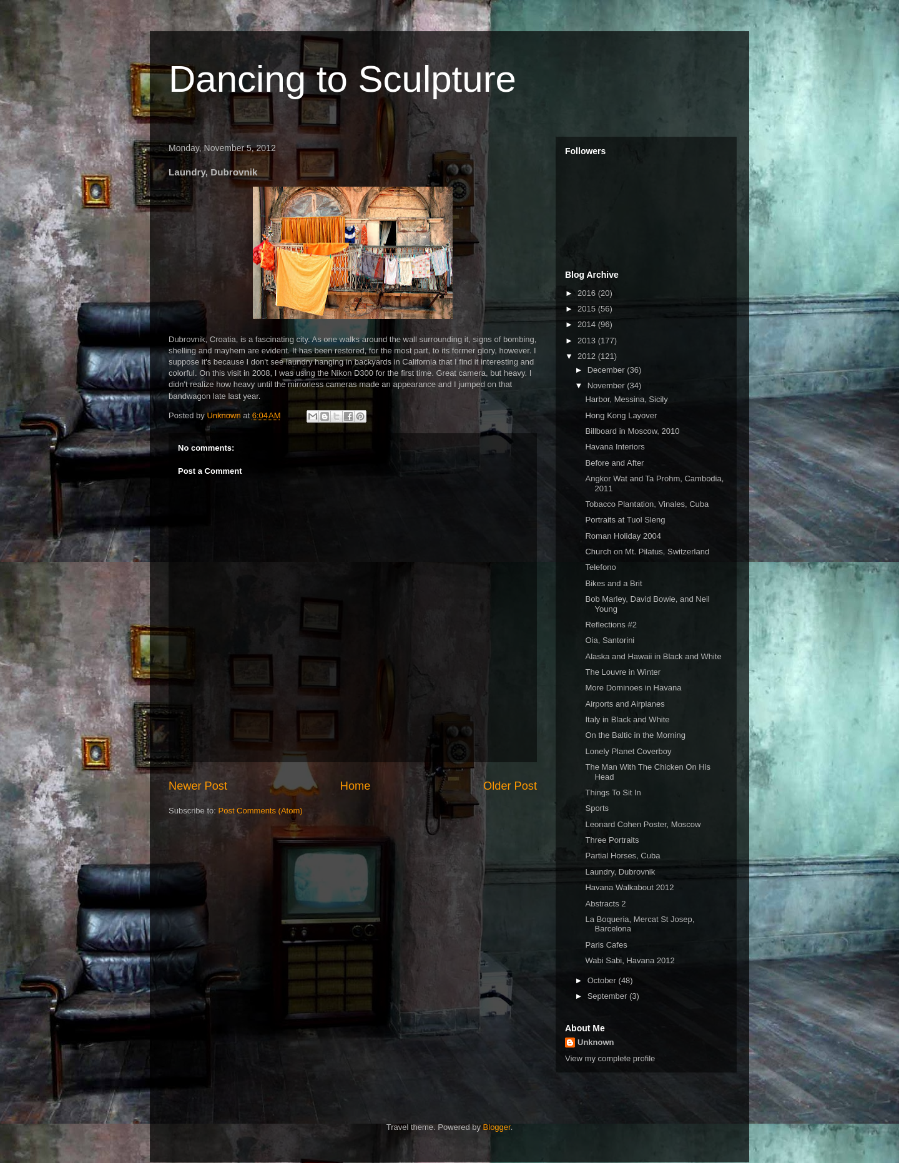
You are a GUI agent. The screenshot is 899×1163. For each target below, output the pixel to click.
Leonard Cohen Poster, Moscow (642, 824)
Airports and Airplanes (624, 704)
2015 (587, 308)
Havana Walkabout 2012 (629, 887)
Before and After (614, 463)
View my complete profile (610, 1058)
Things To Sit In (613, 792)
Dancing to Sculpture (342, 79)
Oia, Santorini (609, 640)
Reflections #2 (610, 624)
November (607, 385)
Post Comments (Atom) (261, 810)
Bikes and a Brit (613, 583)
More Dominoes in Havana (633, 687)
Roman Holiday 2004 (623, 536)
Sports (597, 808)
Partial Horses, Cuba (622, 855)
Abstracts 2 (605, 903)
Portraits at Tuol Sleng (625, 519)
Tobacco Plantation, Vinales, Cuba (647, 504)
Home (355, 786)
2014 (587, 324)
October (603, 980)
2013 (587, 340)
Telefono (600, 567)
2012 (587, 356)
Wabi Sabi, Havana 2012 (629, 960)
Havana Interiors (614, 446)
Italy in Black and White (627, 719)
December (607, 370)
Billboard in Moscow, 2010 (632, 431)
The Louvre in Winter (623, 672)
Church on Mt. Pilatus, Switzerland (647, 551)
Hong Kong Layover (621, 415)
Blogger (497, 1127)
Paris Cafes (606, 945)
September (608, 996)
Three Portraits (612, 840)
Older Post (510, 786)
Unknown (595, 1042)
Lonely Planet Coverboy (628, 751)
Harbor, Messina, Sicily (626, 399)
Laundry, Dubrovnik (620, 871)
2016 (587, 293)
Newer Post (198, 786)
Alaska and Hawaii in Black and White (653, 656)
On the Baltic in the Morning (635, 735)
